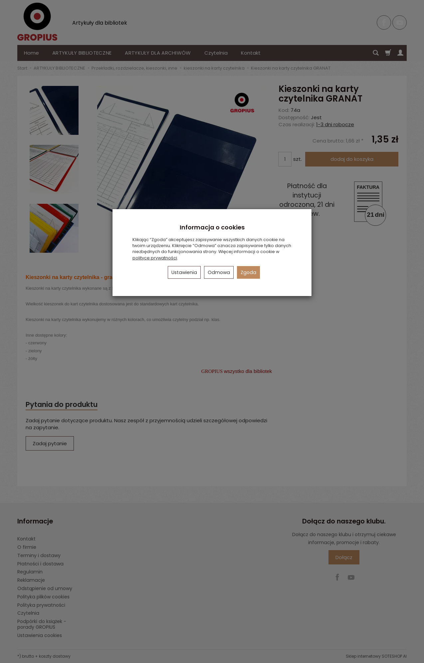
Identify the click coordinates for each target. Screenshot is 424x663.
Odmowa (219, 272)
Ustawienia (184, 272)
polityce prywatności (154, 258)
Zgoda (248, 272)
